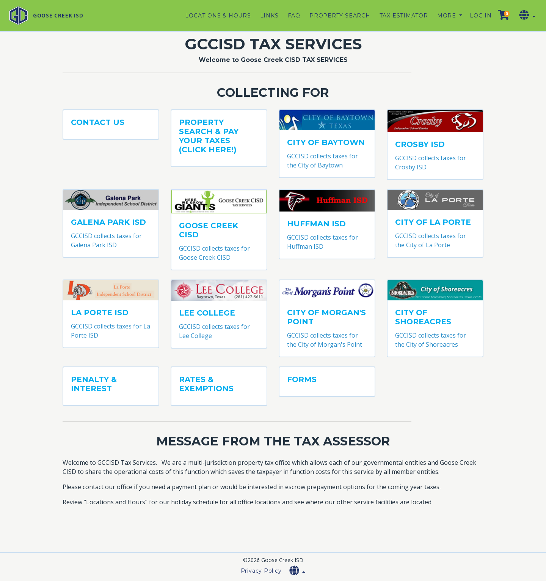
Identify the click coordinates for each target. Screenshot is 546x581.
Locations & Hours (218, 15)
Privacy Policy (261, 570)
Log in (481, 15)
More (447, 15)
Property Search (339, 15)
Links (269, 15)
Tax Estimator (404, 15)
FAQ (294, 15)
